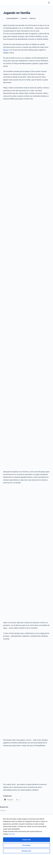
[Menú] (49, 3)
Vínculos (33, 18)
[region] (26, 835)
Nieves (5, 50)
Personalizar (26, 845)
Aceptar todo (26, 839)
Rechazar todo (26, 851)
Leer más (12, 834)
